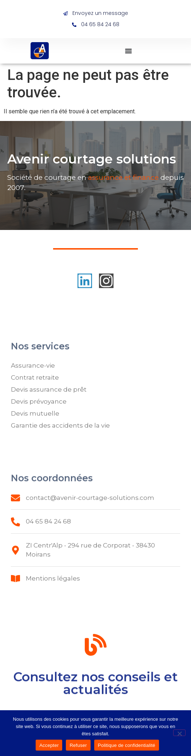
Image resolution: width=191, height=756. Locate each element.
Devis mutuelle (35, 413)
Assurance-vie (33, 365)
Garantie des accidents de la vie (60, 425)
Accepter (49, 745)
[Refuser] (179, 732)
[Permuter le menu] (128, 50)
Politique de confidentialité (126, 745)
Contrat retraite (35, 377)
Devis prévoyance (39, 401)
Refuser (78, 745)
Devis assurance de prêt (49, 389)
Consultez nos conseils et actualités (95, 686)
